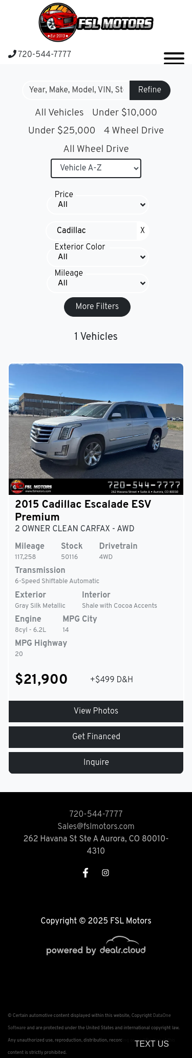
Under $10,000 (124, 113)
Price (64, 195)
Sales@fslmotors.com (95, 827)
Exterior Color (80, 247)
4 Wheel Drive (134, 131)
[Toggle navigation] (174, 54)
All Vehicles (59, 113)
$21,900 (41, 680)
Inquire (96, 763)
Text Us (152, 1044)
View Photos (96, 711)
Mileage (69, 273)
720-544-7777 (39, 55)
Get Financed (96, 737)
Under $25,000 (62, 131)
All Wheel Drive (96, 149)
